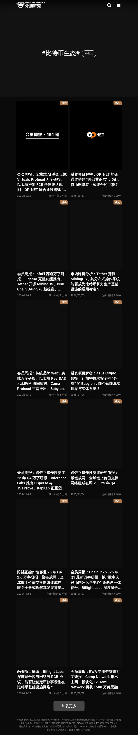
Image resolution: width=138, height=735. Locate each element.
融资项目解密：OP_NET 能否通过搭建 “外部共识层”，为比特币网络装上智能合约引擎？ (95, 179)
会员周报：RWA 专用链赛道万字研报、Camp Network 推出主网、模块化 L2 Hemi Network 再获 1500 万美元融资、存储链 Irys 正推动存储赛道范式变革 (95, 679)
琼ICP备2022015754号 (72, 723)
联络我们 (86, 730)
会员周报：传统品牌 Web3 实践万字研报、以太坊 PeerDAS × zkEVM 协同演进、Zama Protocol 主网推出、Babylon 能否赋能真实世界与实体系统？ (41, 381)
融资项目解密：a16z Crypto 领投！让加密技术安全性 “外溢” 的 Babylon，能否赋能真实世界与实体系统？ (95, 381)
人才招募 (112, 726)
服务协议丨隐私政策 (57, 730)
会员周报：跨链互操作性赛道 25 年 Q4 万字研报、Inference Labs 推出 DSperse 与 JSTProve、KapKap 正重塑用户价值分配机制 (41, 480)
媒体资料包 (74, 730)
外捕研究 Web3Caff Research (55, 719)
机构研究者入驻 (40, 726)
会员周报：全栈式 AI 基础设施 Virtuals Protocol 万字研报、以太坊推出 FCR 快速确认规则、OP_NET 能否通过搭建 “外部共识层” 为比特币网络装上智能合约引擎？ (42, 182)
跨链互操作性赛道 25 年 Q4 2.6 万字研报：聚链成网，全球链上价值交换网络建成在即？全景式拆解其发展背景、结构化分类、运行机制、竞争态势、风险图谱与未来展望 (41, 580)
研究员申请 (24, 726)
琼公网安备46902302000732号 (100, 723)
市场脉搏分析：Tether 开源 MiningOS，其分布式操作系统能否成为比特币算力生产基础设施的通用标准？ (95, 282)
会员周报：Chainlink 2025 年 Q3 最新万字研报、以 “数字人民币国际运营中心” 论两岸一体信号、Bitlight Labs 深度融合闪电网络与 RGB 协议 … (96, 580)
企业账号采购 (57, 726)
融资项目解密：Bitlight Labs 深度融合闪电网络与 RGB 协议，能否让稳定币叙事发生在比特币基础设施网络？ (41, 679)
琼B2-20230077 (53, 723)
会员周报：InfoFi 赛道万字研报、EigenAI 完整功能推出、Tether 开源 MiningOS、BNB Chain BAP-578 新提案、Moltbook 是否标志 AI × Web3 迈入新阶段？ (41, 282)
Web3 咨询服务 (87, 726)
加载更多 (69, 706)
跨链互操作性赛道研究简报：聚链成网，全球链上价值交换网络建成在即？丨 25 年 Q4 (94, 477)
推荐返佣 (101, 726)
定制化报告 (71, 726)
